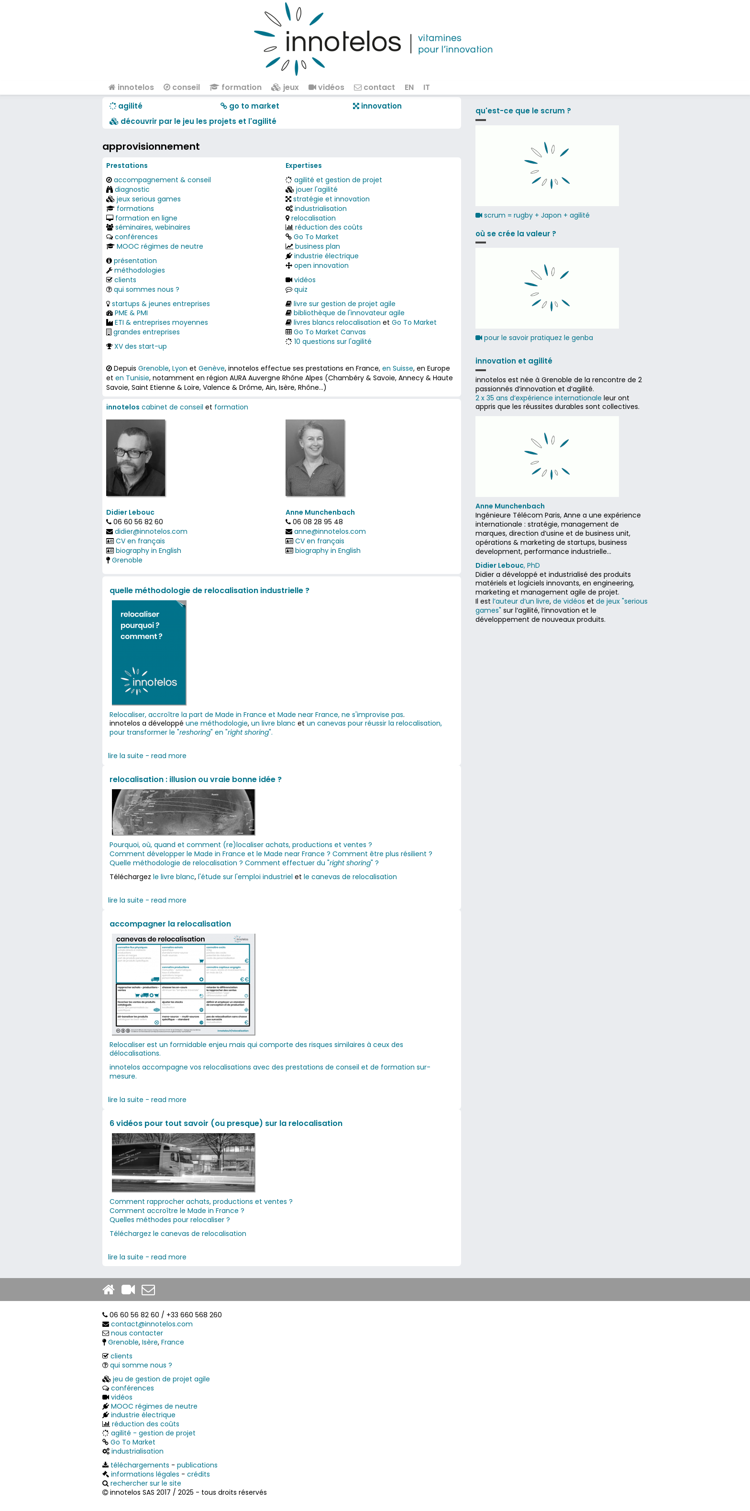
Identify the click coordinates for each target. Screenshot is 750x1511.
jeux (285, 87)
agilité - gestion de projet (153, 1433)
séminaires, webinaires (152, 227)
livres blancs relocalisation (337, 322)
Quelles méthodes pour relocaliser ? (170, 1219)
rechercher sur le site (145, 1483)
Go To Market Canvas (330, 332)
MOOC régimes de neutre (160, 246)
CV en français (140, 541)
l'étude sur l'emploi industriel (245, 877)
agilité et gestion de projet (338, 180)
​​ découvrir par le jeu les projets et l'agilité (193, 121)
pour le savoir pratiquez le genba (534, 337)
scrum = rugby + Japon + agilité (532, 215)
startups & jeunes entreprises (161, 304)
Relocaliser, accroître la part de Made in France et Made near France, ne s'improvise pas (256, 714)
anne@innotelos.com (330, 531)
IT (426, 87)
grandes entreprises (146, 332)
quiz (301, 289)
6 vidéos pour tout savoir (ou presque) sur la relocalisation (226, 1123)
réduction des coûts (329, 227)
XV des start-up (140, 346)
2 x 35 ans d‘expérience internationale (538, 398)
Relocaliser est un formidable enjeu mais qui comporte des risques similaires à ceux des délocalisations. (256, 1049)
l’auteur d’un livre (521, 601)
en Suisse (397, 368)
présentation (135, 260)
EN (409, 87)
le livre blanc (174, 877)
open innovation (321, 265)
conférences (136, 237)
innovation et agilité (513, 361)
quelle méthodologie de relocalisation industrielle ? (209, 590)
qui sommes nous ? (146, 289)
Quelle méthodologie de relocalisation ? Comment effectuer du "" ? (244, 863)
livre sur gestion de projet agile (345, 304)
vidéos (326, 87)
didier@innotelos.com (151, 531)
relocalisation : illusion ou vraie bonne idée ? (196, 779)
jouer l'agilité (317, 189)
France (172, 1342)
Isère (150, 1342)
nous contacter (137, 1333)
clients (125, 280)
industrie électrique (326, 256)
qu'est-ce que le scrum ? (523, 111)
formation (236, 87)
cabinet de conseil (172, 407)
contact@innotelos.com (152, 1324)
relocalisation (313, 218)
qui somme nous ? (141, 1365)
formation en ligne (146, 218)
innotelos (131, 87)
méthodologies (139, 270)
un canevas (326, 723)
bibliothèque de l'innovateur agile (349, 313)
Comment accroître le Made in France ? (178, 1210)
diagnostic (132, 189)
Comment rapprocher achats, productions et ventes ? (202, 1201)
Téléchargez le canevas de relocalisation (178, 1233)
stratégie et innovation (331, 199)
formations (135, 208)
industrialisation (321, 208)
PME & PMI (131, 313)
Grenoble (153, 368)
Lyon (180, 368)
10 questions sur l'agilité (333, 341)
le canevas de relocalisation (350, 877)
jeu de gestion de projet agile (161, 1379)
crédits (198, 1474)
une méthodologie (217, 723)
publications (197, 1465)
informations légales (145, 1474)
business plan (317, 246)
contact (374, 87)
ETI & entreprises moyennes (161, 322)
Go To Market (316, 237)
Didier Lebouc (130, 512)
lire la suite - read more (147, 756)
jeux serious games (149, 199)
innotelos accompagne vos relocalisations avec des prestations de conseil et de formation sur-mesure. (270, 1071)
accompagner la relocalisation (170, 923)
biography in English (148, 550)
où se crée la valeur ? (515, 234)
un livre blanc (273, 723)
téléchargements (139, 1465)
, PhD (507, 565)
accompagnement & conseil (162, 180)
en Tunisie (132, 378)
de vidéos (569, 601)
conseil (182, 87)
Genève (212, 368)
